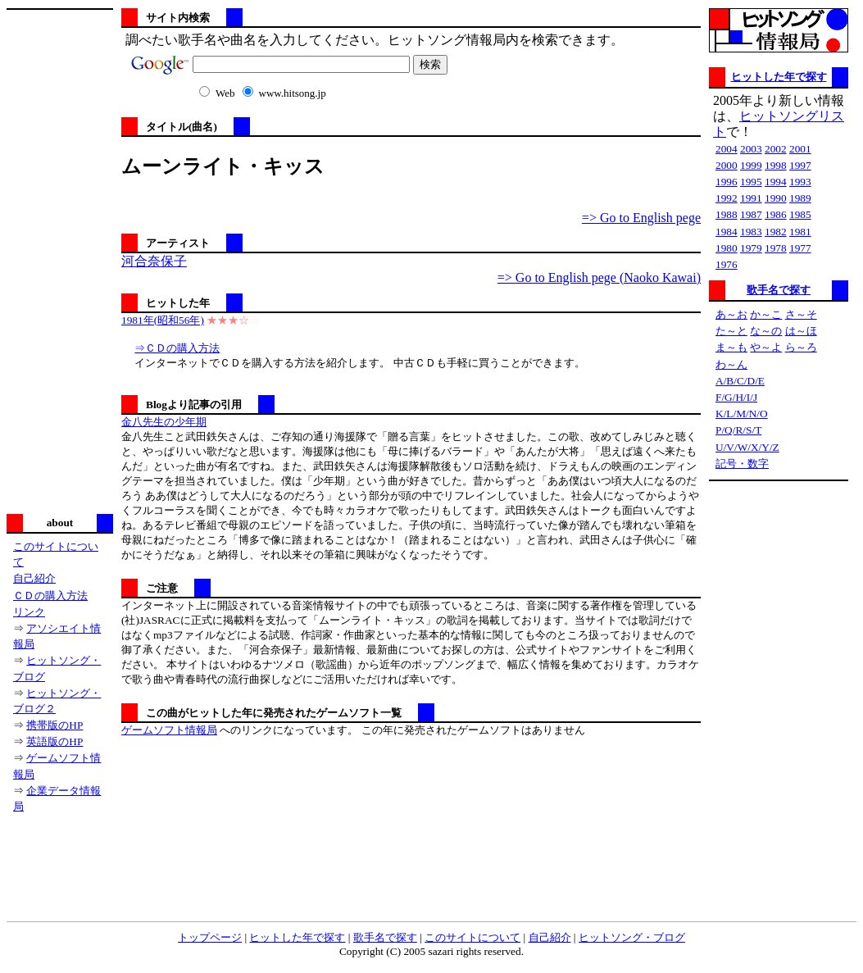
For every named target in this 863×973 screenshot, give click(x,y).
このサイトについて (472, 937)
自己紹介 (34, 578)
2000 (726, 165)
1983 (751, 231)
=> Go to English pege (641, 218)
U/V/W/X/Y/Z (747, 447)
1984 (726, 231)
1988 (726, 214)
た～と (731, 331)
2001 (800, 149)
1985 (800, 214)
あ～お (731, 314)
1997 (800, 165)
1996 (726, 181)
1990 (776, 198)
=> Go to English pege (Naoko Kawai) (599, 277)
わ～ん (731, 364)
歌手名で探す (779, 290)
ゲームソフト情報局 (169, 730)
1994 (776, 181)
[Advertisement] (60, 260)
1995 (751, 181)
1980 (726, 248)
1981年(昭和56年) (162, 320)
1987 (751, 214)
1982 (776, 231)
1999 (751, 165)
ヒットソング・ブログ (632, 937)
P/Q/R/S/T (738, 430)
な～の (766, 331)
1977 (800, 248)
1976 (726, 264)
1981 (800, 231)
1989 (800, 198)
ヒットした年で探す (779, 76)
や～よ (766, 347)
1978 (776, 248)
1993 (800, 181)
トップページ (210, 937)
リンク (29, 612)
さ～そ (801, 314)
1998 (776, 165)
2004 (726, 149)
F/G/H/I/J (736, 397)
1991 (751, 198)
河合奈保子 (154, 261)
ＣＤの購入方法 (50, 595)
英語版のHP (54, 741)
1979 (751, 248)
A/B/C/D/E (740, 381)
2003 (751, 149)
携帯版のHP (54, 725)
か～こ (766, 314)
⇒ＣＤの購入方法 (177, 348)
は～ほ (801, 331)
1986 (776, 214)
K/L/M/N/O (741, 413)
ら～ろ (801, 347)
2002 (776, 149)
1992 (726, 198)
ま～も (731, 347)
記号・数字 (742, 463)
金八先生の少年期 (164, 422)
